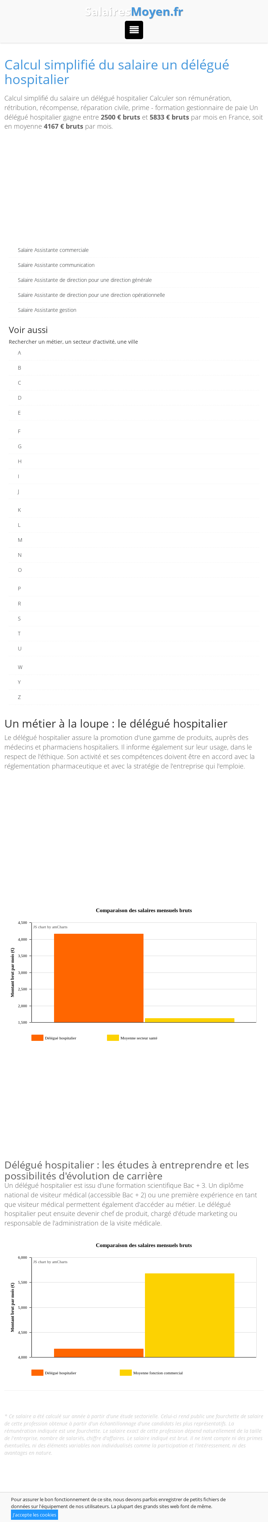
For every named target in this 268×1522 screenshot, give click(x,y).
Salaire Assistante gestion (47, 309)
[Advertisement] (134, 191)
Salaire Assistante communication (56, 264)
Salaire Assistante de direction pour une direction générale (85, 279)
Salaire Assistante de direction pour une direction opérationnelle (91, 294)
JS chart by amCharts (50, 927)
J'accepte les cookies (34, 1514)
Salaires (134, 11)
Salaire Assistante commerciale (53, 249)
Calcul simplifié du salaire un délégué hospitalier (116, 72)
